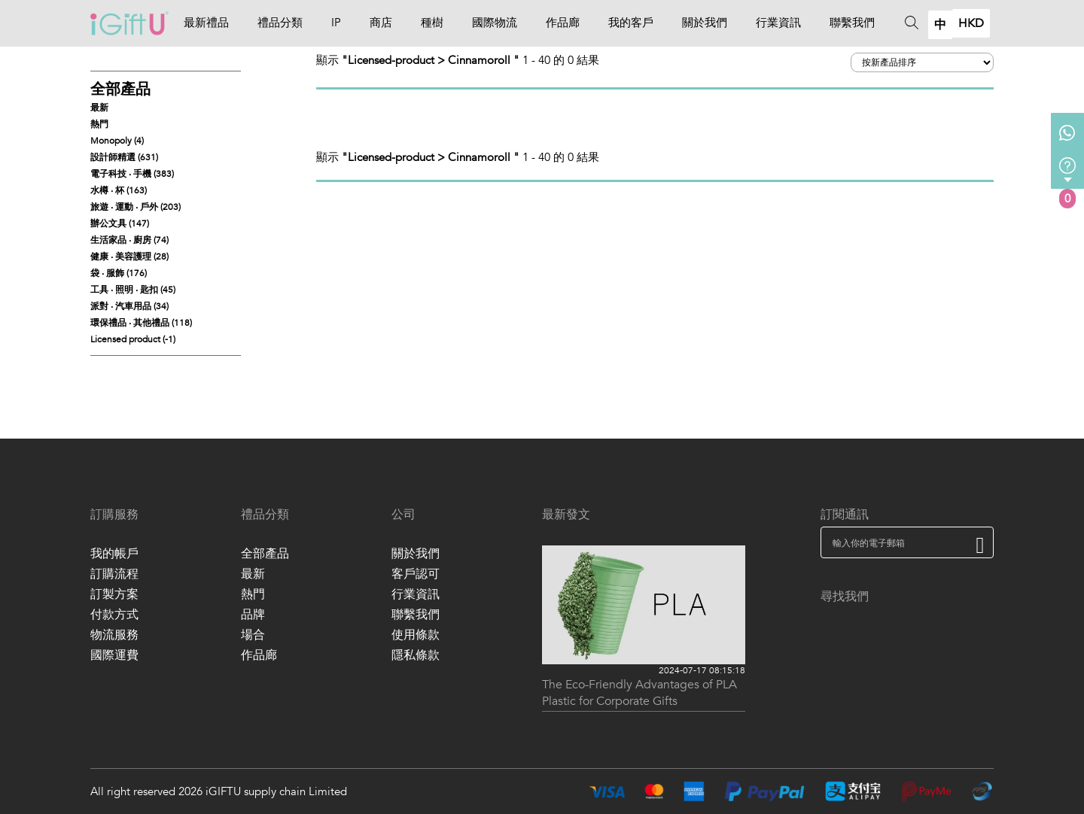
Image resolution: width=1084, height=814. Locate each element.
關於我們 (704, 22)
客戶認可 (415, 574)
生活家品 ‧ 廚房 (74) (129, 240)
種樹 (432, 22)
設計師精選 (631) (124, 157)
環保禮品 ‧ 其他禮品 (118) (141, 323)
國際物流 (494, 22)
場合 (253, 635)
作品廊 (563, 22)
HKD (971, 23)
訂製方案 (114, 594)
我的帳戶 (114, 553)
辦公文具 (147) (119, 223)
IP (336, 22)
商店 (381, 22)
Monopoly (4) (117, 141)
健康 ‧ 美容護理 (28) (129, 257)
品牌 (253, 614)
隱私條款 (415, 655)
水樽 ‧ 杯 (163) (118, 190)
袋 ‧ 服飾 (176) (118, 273)
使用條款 (415, 635)
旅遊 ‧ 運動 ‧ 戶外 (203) (135, 207)
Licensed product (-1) (132, 339)
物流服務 (114, 635)
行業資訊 (778, 22)
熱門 (99, 124)
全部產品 (120, 89)
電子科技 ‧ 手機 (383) (132, 174)
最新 (99, 108)
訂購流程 (114, 574)
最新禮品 (206, 22)
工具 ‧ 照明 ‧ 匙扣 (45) (132, 290)
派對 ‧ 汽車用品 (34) (129, 306)
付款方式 (114, 614)
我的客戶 (630, 22)
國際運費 (114, 655)
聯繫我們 (852, 22)
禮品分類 (280, 22)
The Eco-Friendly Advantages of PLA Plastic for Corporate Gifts (639, 692)
